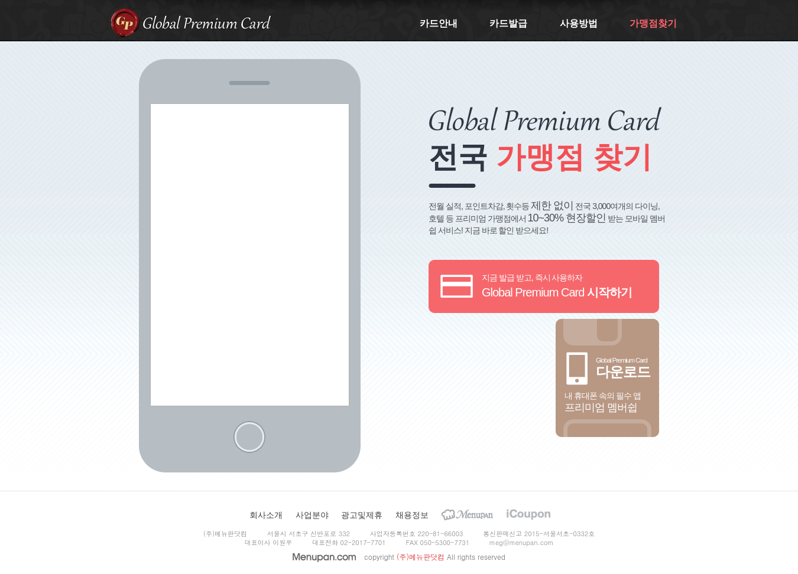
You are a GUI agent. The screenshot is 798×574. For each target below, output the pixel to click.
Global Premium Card (206, 22)
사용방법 (579, 23)
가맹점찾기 (653, 23)
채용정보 (412, 515)
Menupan (467, 514)
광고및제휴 (361, 515)
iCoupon (528, 514)
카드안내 (439, 23)
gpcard (125, 22)
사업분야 (312, 515)
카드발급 (508, 23)
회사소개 (266, 515)
